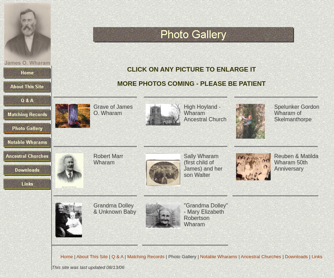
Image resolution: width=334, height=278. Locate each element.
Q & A (117, 256)
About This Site (92, 256)
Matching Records (145, 256)
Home (66, 256)
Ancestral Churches (261, 256)
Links (317, 256)
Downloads (296, 256)
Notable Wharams (218, 256)
